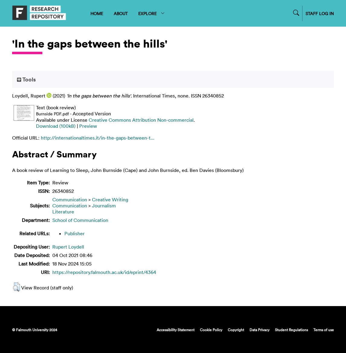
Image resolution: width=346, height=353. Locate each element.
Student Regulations (291, 329)
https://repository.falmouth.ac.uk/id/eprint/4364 (104, 272)
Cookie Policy (211, 329)
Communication (69, 199)
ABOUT (121, 13)
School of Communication (80, 220)
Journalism (104, 206)
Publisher (74, 233)
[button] (16, 287)
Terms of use (323, 329)
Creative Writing (110, 199)
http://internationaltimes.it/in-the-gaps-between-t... (97, 138)
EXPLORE (151, 13)
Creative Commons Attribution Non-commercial (141, 120)
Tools (26, 79)
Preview (88, 126)
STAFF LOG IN (319, 13)
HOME (96, 13)
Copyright (236, 329)
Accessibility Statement (175, 329)
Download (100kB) (56, 126)
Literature (63, 212)
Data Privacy (259, 329)
